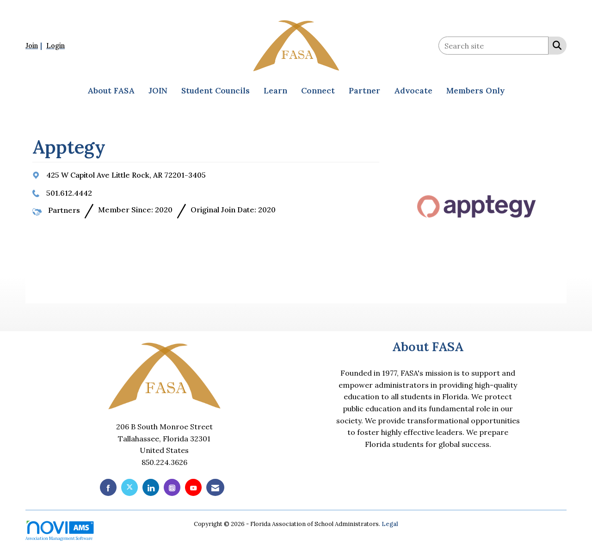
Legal (390, 524)
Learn (275, 91)
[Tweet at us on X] (129, 487)
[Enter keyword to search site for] (493, 46)
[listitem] (34, 45)
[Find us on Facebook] (108, 487)
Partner (364, 91)
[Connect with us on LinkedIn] (150, 487)
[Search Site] (555, 45)
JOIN (157, 91)
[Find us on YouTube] (193, 487)
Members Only (475, 91)
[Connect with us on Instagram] (172, 487)
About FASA (111, 91)
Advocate (413, 91)
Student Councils (215, 91)
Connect (318, 91)
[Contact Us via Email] (215, 487)
